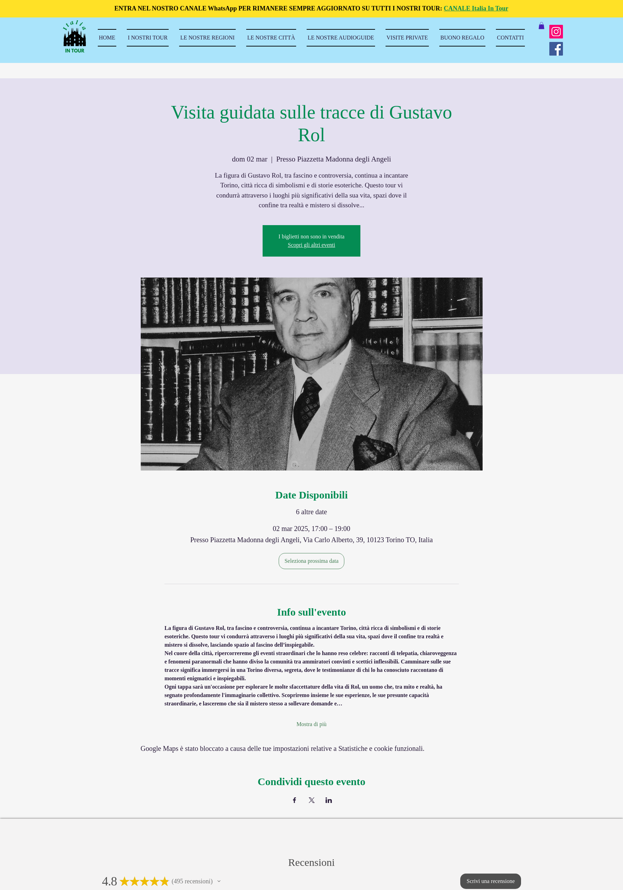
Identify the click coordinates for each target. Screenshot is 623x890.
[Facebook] (556, 49)
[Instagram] (556, 31)
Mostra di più (311, 724)
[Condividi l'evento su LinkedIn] (328, 800)
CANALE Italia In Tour (476, 8)
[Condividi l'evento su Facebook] (294, 800)
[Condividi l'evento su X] (311, 800)
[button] (541, 25)
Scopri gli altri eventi (311, 245)
